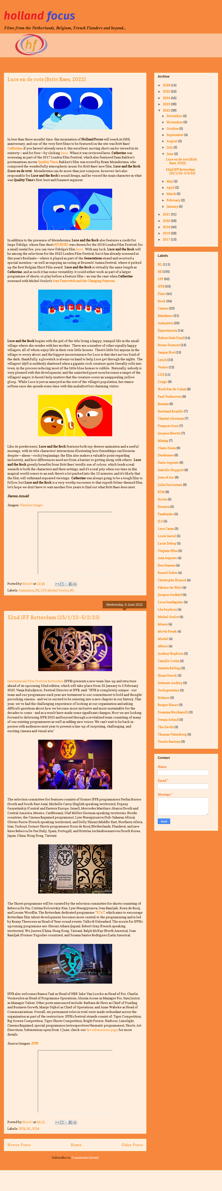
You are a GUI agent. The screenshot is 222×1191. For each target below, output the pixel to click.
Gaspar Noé (166, 352)
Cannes (163, 308)
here (64, 153)
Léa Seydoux (167, 609)
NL (72, 590)
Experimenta (167, 330)
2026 (167, 85)
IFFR (21, 1128)
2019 (167, 227)
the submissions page (102, 1030)
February (173, 200)
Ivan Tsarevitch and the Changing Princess (83, 281)
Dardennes (166, 455)
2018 (167, 233)
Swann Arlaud (168, 719)
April (170, 187)
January (172, 206)
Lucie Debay (167, 543)
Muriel (163, 639)
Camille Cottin (168, 661)
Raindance (165, 316)
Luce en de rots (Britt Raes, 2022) (46, 79)
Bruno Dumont (169, 345)
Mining (163, 440)
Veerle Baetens (169, 741)
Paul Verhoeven (170, 396)
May (170, 181)
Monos (163, 624)
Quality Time (48, 162)
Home (76, 1145)
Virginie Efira (168, 551)
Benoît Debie (167, 573)
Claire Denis (167, 448)
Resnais (163, 404)
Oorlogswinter (168, 690)
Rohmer (164, 698)
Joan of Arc (166, 477)
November (174, 122)
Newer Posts (19, 1145)
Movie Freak (167, 631)
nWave (163, 646)
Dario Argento (168, 462)
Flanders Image (31, 505)
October (172, 128)
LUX (161, 374)
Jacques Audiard (170, 595)
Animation (26, 590)
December (174, 116)
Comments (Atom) (85, 1157)
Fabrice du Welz (170, 587)
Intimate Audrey (170, 683)
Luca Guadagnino (170, 602)
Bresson (164, 507)
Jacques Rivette (169, 433)
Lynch (162, 360)
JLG (160, 521)
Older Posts (132, 1145)
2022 (167, 110)
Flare (162, 294)
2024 (167, 98)
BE (37, 590)
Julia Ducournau (170, 485)
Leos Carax (166, 528)
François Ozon (168, 426)
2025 (167, 91)
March (171, 194)
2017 (167, 239)
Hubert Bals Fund (171, 338)
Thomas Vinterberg (172, 734)
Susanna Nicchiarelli (173, 712)
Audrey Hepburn (170, 653)
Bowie (162, 499)
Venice (163, 367)
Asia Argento (167, 558)
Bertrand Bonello (170, 411)
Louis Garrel (167, 536)
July (169, 147)
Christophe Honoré (172, 580)
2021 (167, 214)
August (172, 141)
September (175, 135)
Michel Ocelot (57, 590)
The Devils (166, 727)
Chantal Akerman (171, 418)
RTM (100, 912)
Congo (162, 382)
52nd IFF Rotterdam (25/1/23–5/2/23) (53, 617)
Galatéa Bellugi (169, 668)
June (170, 154)
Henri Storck (167, 675)
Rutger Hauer (168, 705)
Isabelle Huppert (171, 470)
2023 (167, 104)
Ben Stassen (166, 565)
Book (162, 301)
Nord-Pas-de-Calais (172, 389)
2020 (167, 221)
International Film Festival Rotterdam (35, 681)
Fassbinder (166, 514)
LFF (43, 590)
